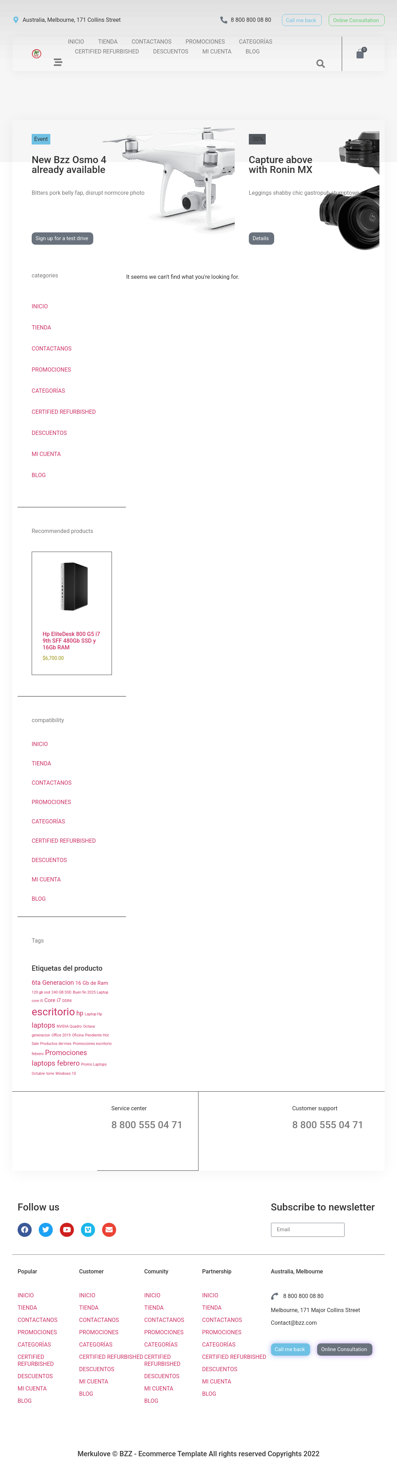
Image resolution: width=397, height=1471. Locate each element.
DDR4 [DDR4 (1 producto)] (67, 1000)
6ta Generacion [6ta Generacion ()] (53, 982)
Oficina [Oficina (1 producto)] (78, 1035)
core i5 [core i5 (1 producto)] (37, 1000)
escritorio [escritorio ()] (53, 1012)
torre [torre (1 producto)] (50, 1073)
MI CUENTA (217, 51)
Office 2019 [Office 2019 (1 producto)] (60, 1035)
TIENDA (108, 41)
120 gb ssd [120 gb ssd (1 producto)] (41, 992)
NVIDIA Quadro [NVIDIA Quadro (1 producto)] (69, 1026)
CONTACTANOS (151, 41)
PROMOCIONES (205, 41)
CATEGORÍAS (255, 41)
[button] (321, 64)
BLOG (253, 51)
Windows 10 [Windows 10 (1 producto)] (66, 1073)
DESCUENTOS (170, 51)
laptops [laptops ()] (43, 1025)
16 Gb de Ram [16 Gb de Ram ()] (91, 983)
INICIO (76, 41)
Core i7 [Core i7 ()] (52, 1000)
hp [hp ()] (79, 1013)
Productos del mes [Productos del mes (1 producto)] (55, 1043)
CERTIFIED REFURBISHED (107, 51)
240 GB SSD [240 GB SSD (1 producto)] (61, 992)
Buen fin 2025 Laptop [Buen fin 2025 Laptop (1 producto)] (90, 992)
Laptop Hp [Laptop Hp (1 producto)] (93, 1014)
